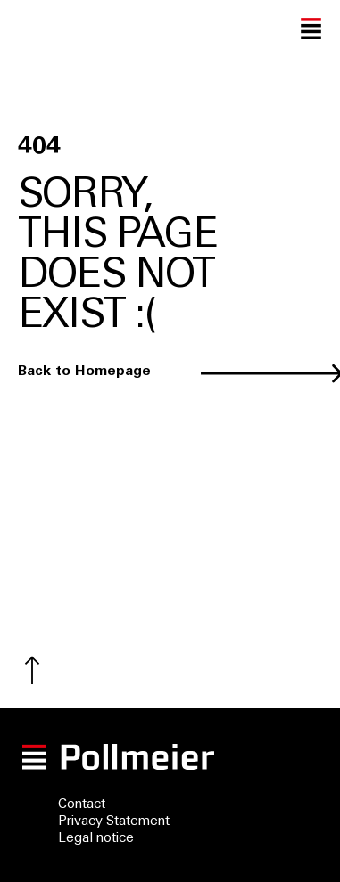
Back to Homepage (84, 372)
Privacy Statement (114, 822)
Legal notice (96, 838)
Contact (81, 805)
